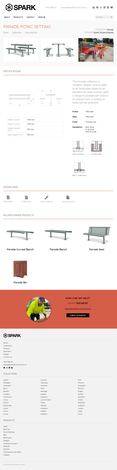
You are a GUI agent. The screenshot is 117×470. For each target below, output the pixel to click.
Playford (44, 414)
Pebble (43, 411)
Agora (5, 380)
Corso (5, 400)
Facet (5, 408)
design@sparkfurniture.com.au (74, 7)
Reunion (81, 388)
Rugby (80, 391)
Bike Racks (7, 438)
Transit (80, 408)
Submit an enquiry (78, 315)
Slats (74, 117)
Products (18, 17)
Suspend (81, 405)
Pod (79, 380)
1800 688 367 (51, 7)
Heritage (44, 391)
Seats (5, 426)
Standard (81, 403)
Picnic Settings (31, 32)
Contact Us (7, 357)
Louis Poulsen (46, 400)
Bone (5, 388)
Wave (80, 414)
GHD (42, 388)
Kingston (44, 397)
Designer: (89, 32)
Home (5, 32)
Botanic (6, 391)
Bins (5, 435)
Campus (6, 394)
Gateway (44, 383)
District (6, 403)
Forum (5, 414)
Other (43, 403)
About (7, 17)
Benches (6, 429)
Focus (5, 411)
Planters (6, 449)
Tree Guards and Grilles (12, 452)
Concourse (7, 397)
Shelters (6, 441)
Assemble (7, 385)
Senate (80, 394)
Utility (80, 411)
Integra (43, 394)
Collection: (101, 29)
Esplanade (7, 405)
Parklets (6, 455)
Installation (77, 127)
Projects (6, 348)
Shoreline (81, 397)
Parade (110, 29)
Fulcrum (44, 380)
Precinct (81, 383)
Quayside (81, 385)
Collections (16, 32)
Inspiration (7, 351)
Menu (41, 17)
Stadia (80, 400)
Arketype (6, 383)
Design (6, 354)
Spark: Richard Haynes (104, 32)
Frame (75, 111)
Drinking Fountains (10, 444)
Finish (74, 122)
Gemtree (44, 385)
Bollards (6, 446)
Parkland (44, 408)
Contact (30, 17)
